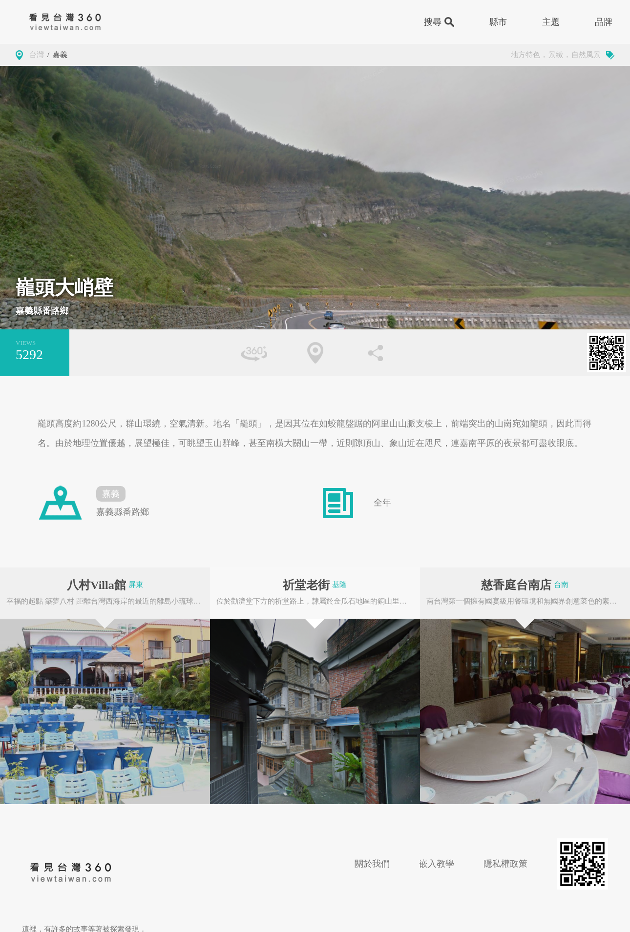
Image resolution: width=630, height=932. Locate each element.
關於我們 (372, 864)
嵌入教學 (436, 864)
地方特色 (525, 55)
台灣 (36, 55)
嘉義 (60, 55)
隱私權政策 (505, 864)
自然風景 (586, 55)
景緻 (555, 55)
